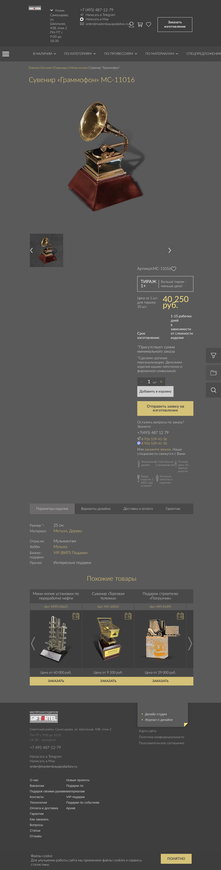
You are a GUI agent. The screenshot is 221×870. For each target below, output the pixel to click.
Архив (70, 807)
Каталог (46, 67)
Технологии (38, 802)
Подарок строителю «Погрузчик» (160, 595)
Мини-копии (78, 67)
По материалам (159, 53)
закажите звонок (158, 449)
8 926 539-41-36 (154, 438)
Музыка (60, 546)
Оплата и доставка (44, 807)
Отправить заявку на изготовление (165, 408)
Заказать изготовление (175, 24)
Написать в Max (97, 19)
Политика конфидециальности (161, 736)
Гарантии (173, 508)
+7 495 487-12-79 (45, 747)
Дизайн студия (156, 713)
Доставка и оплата (138, 508)
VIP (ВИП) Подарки (70, 552)
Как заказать (39, 818)
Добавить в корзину (155, 390)
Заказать (56, 680)
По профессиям (118, 53)
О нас (34, 779)
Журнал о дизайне (159, 719)
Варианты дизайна (95, 508)
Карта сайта (147, 730)
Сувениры (61, 67)
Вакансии (37, 785)
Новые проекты (78, 779)
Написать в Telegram (100, 15)
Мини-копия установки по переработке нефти (56, 595)
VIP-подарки (75, 796)
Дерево (75, 530)
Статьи (35, 830)
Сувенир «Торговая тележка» (108, 595)
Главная (34, 67)
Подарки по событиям (82, 802)
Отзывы (36, 835)
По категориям (78, 53)
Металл (60, 530)
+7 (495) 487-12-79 (96, 10)
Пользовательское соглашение (161, 742)
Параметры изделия (52, 508)
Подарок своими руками (48, 790)
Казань (60, 10)
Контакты (37, 796)
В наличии (42, 53)
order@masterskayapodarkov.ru (107, 24)
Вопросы (36, 824)
